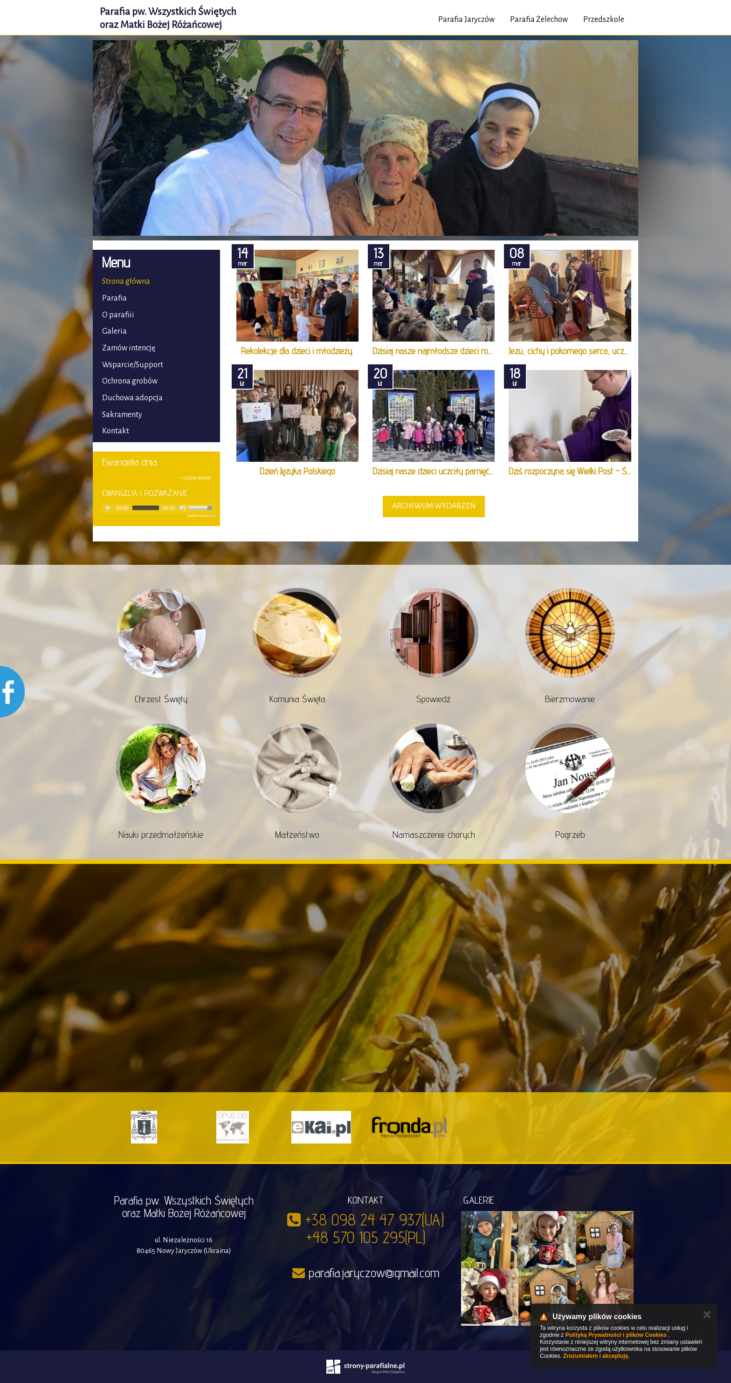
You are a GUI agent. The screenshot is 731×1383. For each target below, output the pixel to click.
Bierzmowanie (570, 699)
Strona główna (126, 281)
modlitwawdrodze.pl (201, 516)
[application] (158, 508)
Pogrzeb (570, 834)
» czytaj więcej (195, 477)
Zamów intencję (128, 348)
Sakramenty (122, 415)
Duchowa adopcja (132, 398)
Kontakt (115, 431)
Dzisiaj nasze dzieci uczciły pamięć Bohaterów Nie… (458, 471)
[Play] (108, 508)
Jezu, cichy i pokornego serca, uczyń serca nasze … (595, 351)
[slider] (145, 508)
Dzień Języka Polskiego (297, 471)
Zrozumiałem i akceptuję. (596, 1356)
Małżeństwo (297, 834)
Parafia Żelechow (539, 19)
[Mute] (182, 508)
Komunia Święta (297, 699)
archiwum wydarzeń (434, 506)
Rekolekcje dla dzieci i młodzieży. (297, 351)
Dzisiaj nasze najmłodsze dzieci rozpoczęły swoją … (459, 351)
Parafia (114, 298)
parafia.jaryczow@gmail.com (374, 1272)
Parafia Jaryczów (466, 19)
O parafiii (118, 315)
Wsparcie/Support (132, 365)
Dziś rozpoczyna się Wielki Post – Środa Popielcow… (596, 471)
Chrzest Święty (161, 699)
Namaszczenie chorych (434, 834)
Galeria (114, 331)
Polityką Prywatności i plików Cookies (616, 1335)
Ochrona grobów (130, 381)
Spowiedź (433, 699)
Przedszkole (603, 19)
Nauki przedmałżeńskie (160, 834)
